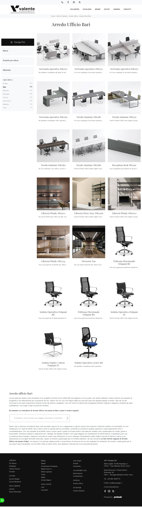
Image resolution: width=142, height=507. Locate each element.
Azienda (116, 9)
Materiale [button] (7, 70)
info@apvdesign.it (115, 483)
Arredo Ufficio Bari (85, 16)
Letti (42, 487)
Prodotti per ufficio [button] (11, 60)
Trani (5, 108)
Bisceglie (6, 94)
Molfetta (6, 104)
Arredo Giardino (79, 491)
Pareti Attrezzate (15, 492)
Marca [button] (5, 51)
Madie (43, 461)
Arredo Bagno (46, 480)
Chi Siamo (12, 463)
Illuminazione (77, 473)
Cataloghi (87, 9)
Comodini (44, 490)
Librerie (11, 489)
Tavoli (43, 474)
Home (53, 16)
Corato (5, 97)
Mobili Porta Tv (46, 469)
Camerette (77, 466)
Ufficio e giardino (62, 16)
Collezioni (74, 9)
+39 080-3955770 (113, 479)
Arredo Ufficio (73, 16)
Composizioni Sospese (49, 466)
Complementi (78, 476)
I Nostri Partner (14, 469)
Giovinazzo (7, 101)
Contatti (127, 9)
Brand (97, 9)
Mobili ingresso (46, 472)
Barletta (6, 90)
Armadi (75, 463)
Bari (4, 87)
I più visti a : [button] (8, 80)
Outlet (107, 9)
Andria (5, 83)
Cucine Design (14, 479)
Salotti (43, 463)
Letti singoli (77, 461)
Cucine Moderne (15, 482)
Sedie (43, 477)
